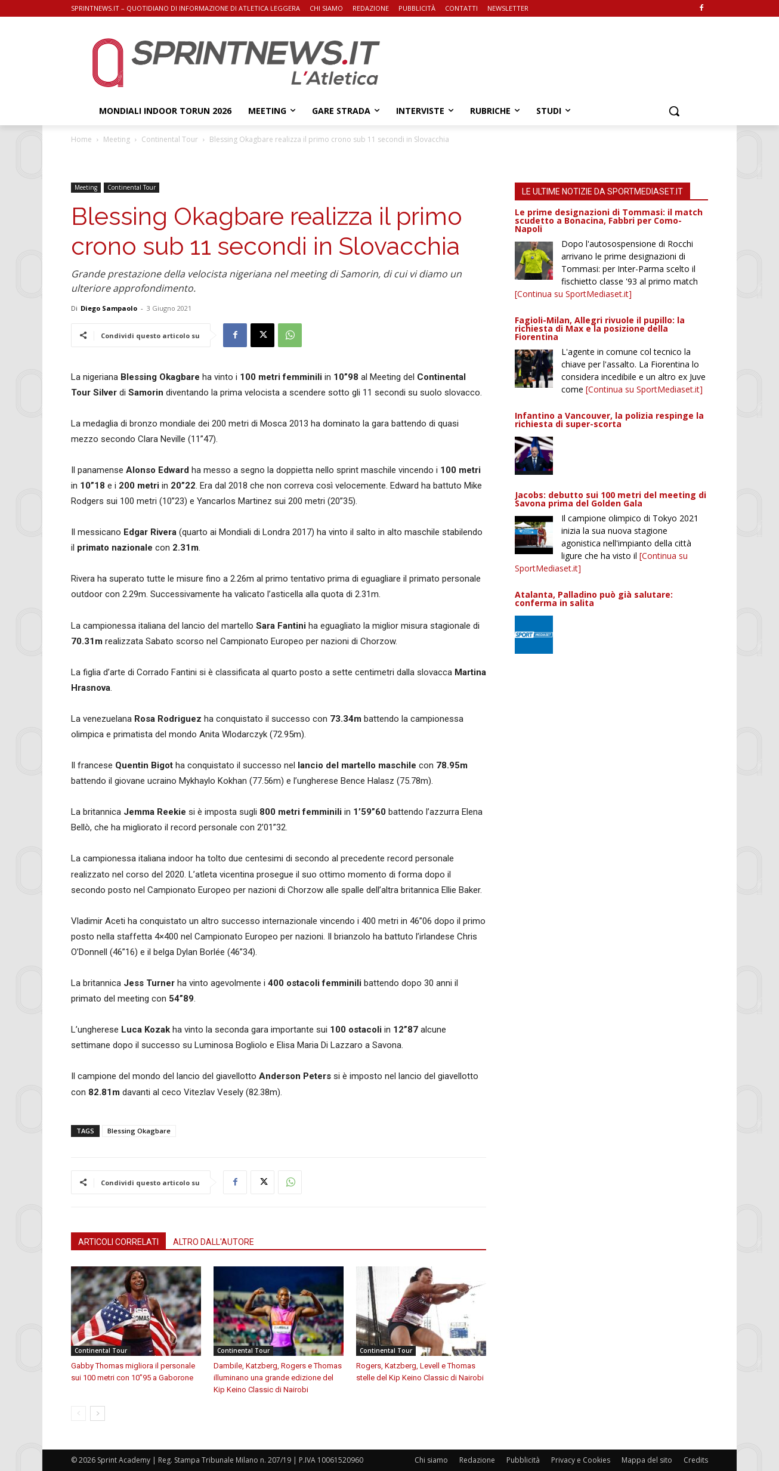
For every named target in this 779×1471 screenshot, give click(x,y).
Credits (696, 1460)
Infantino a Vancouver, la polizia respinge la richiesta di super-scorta (609, 419)
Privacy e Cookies (580, 1460)
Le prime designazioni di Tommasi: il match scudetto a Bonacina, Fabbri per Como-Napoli (609, 220)
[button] (674, 111)
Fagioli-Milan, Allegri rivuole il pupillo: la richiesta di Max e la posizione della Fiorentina (600, 328)
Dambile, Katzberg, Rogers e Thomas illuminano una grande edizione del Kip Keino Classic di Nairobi (278, 1377)
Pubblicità (523, 1460)
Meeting (116, 139)
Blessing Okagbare (139, 1130)
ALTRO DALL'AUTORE (213, 1242)
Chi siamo (431, 1460)
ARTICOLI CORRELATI (118, 1242)
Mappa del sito (647, 1460)
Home (81, 139)
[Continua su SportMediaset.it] (573, 293)
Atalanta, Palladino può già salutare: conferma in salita (594, 598)
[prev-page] (78, 1413)
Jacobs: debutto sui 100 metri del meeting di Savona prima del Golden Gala (610, 499)
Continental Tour (169, 139)
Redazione (477, 1460)
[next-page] (97, 1413)
